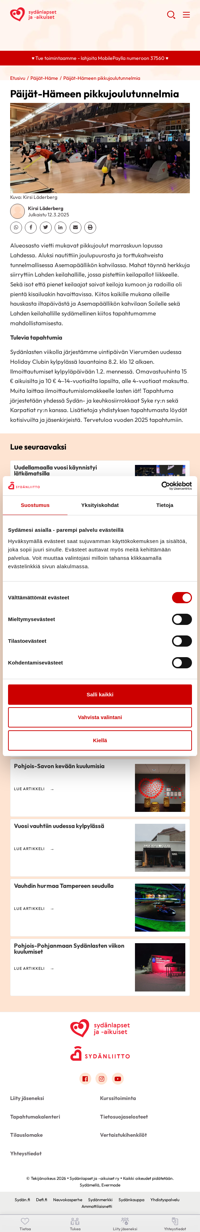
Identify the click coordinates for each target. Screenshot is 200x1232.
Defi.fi (41, 1199)
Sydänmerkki (100, 1199)
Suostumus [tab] (35, 505)
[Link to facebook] (85, 1079)
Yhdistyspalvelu (164, 1199)
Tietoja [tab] (164, 505)
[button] (171, 17)
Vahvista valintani (100, 717)
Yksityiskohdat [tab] (100, 505)
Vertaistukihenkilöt (123, 1135)
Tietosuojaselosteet (124, 1116)
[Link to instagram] (101, 1079)
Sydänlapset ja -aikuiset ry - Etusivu (66, 14)
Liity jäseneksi (27, 1098)
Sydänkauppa (131, 1199)
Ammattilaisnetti (96, 1206)
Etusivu (17, 78)
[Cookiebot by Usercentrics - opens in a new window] (161, 485)
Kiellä (100, 740)
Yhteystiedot (26, 1153)
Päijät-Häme (44, 78)
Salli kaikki (100, 694)
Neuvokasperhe (67, 1199)
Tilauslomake (26, 1135)
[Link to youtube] (118, 1079)
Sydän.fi (22, 1199)
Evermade (110, 1185)
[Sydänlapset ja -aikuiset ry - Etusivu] (100, 1026)
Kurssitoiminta (118, 1098)
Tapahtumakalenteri (35, 1116)
